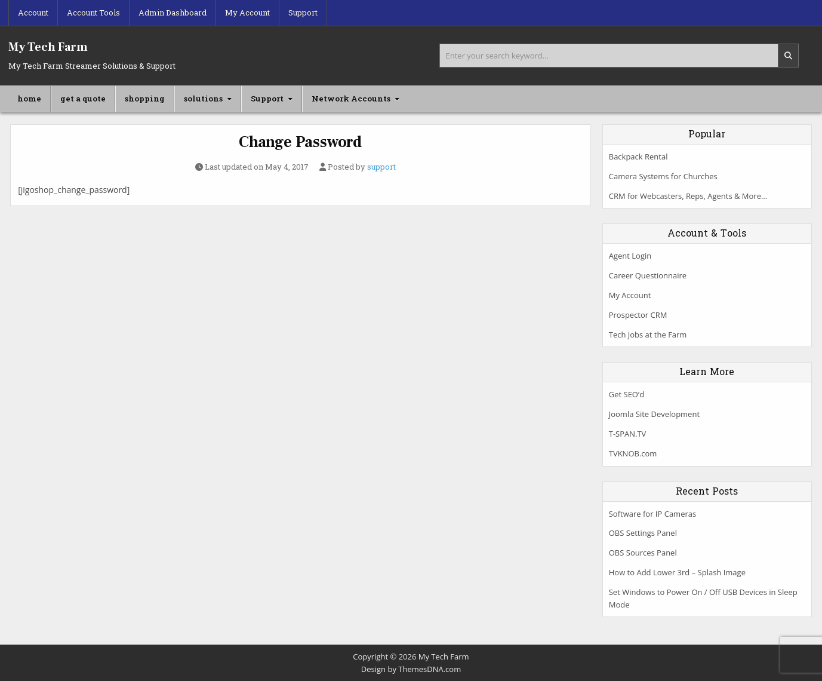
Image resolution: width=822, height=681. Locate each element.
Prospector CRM (638, 314)
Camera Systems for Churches (663, 176)
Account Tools (93, 12)
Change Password (300, 142)
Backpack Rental (638, 156)
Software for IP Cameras (652, 513)
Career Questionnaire (647, 275)
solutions (203, 98)
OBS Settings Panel (643, 532)
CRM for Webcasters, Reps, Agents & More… (688, 196)
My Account (247, 12)
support (381, 167)
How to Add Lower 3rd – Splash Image (677, 572)
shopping (145, 98)
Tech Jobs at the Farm (648, 334)
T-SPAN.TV (627, 433)
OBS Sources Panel (643, 552)
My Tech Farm (48, 47)
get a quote (83, 98)
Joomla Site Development (654, 414)
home (29, 98)
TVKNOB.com (633, 453)
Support (303, 12)
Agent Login (630, 255)
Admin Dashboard (172, 12)
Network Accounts (351, 98)
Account (33, 12)
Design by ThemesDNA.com (411, 669)
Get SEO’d (626, 394)
